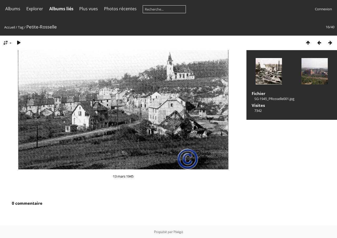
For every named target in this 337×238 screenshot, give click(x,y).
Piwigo (178, 232)
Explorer (34, 9)
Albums (12, 9)
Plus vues (88, 9)
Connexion (323, 9)
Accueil (9, 27)
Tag (20, 27)
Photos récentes (120, 9)
